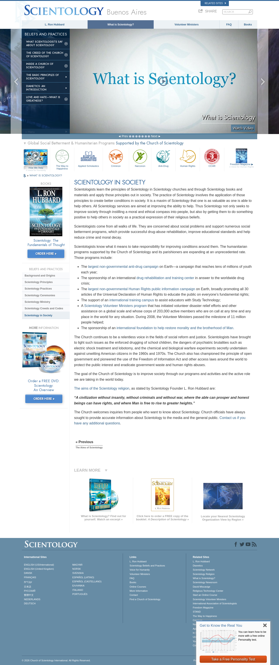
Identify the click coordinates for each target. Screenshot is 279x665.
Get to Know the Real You (221, 625)
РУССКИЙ (29, 591)
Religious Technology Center (208, 591)
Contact (133, 595)
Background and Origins (40, 275)
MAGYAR (77, 564)
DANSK (28, 573)
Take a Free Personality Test (233, 659)
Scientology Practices (38, 288)
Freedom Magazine (241, 165)
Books (248, 24)
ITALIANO (77, 590)
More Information (138, 591)
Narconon (140, 157)
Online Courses (137, 586)
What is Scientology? (120, 24)
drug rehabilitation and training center (165, 278)
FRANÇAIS (30, 577)
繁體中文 (29, 595)
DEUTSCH (30, 603)
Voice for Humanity (139, 569)
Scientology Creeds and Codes (44, 308)
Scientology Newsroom (205, 582)
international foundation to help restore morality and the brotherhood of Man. (175, 328)
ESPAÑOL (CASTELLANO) (87, 581)
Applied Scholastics (88, 157)
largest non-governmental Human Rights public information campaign (141, 289)
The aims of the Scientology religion (101, 388)
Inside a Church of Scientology (39, 65)
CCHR (212, 157)
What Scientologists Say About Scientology (44, 43)
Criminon (116, 157)
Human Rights (188, 157)
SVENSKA (78, 573)
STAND (197, 611)
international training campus (131, 300)
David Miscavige (201, 586)
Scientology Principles (39, 282)
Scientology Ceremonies (40, 295)
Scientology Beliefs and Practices (147, 565)
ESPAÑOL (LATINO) (83, 577)
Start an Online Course (205, 595)
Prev (125, 136)
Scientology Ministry (37, 301)
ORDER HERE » (45, 253)
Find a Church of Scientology (144, 599)
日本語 (27, 586)
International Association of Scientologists (215, 603)
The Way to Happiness (62, 158)
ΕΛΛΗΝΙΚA (78, 585)
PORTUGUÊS (79, 594)
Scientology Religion (203, 574)
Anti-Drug (163, 157)
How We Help (36, 167)
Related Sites (215, 3)
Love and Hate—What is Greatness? (43, 99)
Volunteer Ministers (187, 24)
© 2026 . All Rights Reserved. (56, 660)
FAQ (229, 24)
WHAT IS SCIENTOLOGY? (45, 175)
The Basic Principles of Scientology (42, 76)
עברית (28, 582)
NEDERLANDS (32, 599)
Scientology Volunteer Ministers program (115, 306)
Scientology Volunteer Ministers (209, 599)
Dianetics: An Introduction (36, 88)
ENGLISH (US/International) (39, 564)
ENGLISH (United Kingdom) (39, 569)
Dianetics (197, 565)
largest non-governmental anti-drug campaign (123, 266)
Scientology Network (203, 569)
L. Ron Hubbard (55, 24)
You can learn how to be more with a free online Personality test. (252, 635)
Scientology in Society (38, 315)
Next (154, 136)
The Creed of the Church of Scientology (44, 54)
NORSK (76, 569)
